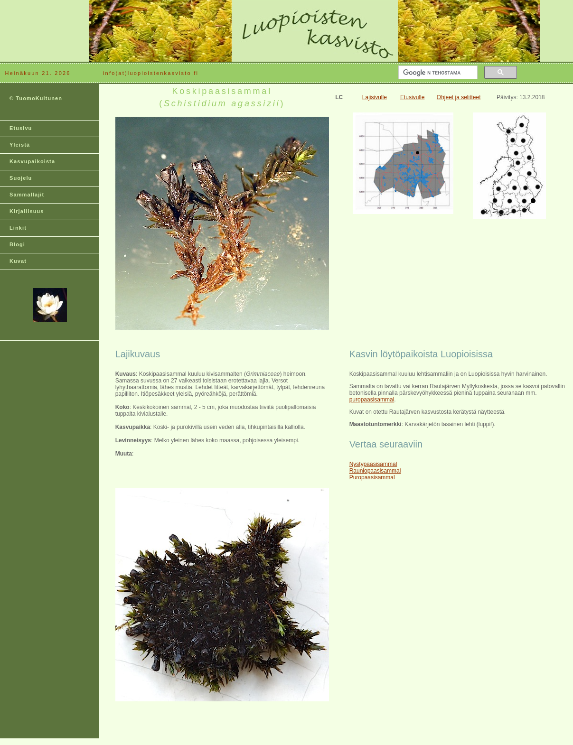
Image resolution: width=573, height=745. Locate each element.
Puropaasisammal (372, 477)
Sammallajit (26, 194)
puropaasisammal (372, 399)
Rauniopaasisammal (375, 470)
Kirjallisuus (26, 211)
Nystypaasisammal (373, 464)
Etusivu (20, 128)
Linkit (18, 228)
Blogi (17, 244)
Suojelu (20, 178)
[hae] (437, 72)
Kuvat (18, 261)
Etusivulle (412, 97)
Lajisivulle (374, 97)
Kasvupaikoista (32, 161)
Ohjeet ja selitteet (459, 97)
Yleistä (19, 145)
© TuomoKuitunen (35, 98)
